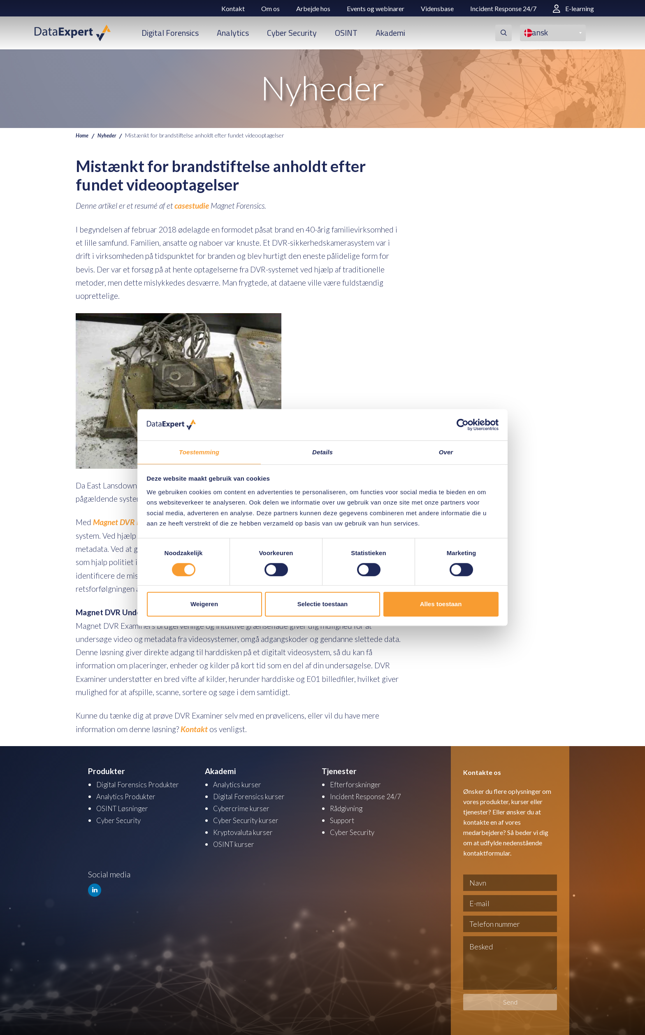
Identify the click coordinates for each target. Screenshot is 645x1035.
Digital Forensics (170, 32)
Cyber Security (292, 32)
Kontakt (233, 8)
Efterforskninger (357, 784)
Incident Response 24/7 (503, 8)
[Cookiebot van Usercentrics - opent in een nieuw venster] (463, 424)
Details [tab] (322, 452)
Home (83, 135)
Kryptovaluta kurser (246, 830)
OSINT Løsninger (125, 807)
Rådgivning (348, 807)
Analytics (233, 32)
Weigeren (204, 604)
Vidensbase (437, 8)
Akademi (390, 32)
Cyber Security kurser (250, 818)
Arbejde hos (313, 8)
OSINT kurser (236, 842)
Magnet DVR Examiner (130, 522)
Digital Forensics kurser (253, 795)
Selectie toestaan (322, 604)
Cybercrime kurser (244, 807)
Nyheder (110, 135)
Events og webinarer (375, 8)
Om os (270, 8)
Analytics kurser (240, 784)
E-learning (573, 8)
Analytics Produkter (129, 795)
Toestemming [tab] (199, 452)
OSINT (346, 32)
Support (343, 818)
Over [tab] (446, 452)
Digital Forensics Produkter (142, 784)
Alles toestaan (441, 604)
